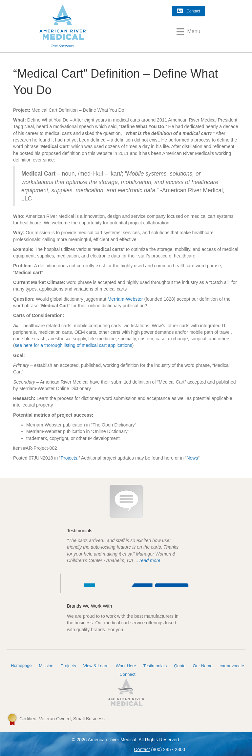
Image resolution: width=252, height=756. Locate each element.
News (192, 458)
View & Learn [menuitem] (96, 665)
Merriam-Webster (125, 299)
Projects (69, 458)
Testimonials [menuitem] (155, 665)
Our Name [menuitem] (203, 665)
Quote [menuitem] (179, 665)
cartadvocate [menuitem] (232, 665)
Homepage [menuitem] (21, 665)
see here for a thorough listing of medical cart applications (73, 345)
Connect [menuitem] (127, 674)
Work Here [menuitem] (126, 665)
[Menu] (188, 31)
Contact (142, 749)
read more (149, 560)
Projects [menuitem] (68, 665)
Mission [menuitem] (46, 665)
